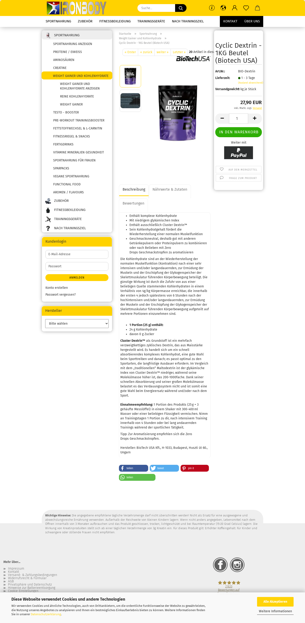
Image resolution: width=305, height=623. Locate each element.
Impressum (16, 568)
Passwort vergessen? (60, 295)
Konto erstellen (56, 288)
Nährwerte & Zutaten (169, 189)
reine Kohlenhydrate (77, 96)
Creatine (59, 68)
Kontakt (230, 21)
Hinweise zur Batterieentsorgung (31, 587)
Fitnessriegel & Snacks (71, 136)
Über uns (252, 21)
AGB (11, 581)
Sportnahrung (58, 21)
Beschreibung (134, 189)
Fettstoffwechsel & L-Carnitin (77, 128)
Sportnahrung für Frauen (74, 160)
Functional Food (67, 184)
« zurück (146, 52)
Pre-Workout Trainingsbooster (78, 120)
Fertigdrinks (63, 144)
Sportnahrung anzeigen (72, 44)
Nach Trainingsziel (188, 21)
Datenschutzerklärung (46, 614)
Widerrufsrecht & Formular (27, 578)
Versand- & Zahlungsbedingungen (32, 575)
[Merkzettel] (246, 8)
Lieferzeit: (222, 78)
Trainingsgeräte (151, 21)
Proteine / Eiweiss (67, 52)
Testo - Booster (66, 112)
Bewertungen (133, 203)
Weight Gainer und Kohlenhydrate (80, 76)
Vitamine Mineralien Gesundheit (78, 152)
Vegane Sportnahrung (71, 176)
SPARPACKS (61, 168)
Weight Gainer (71, 104)
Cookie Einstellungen (23, 591)
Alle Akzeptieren (275, 602)
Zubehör (85, 21)
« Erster (130, 52)
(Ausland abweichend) (250, 82)
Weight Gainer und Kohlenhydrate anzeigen (80, 86)
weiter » (162, 52)
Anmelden (76, 277)
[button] (223, 8)
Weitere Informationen (275, 611)
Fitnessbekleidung (115, 21)
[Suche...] (181, 8)
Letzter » (179, 52)
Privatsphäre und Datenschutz (30, 584)
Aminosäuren (63, 60)
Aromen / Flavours (68, 192)
